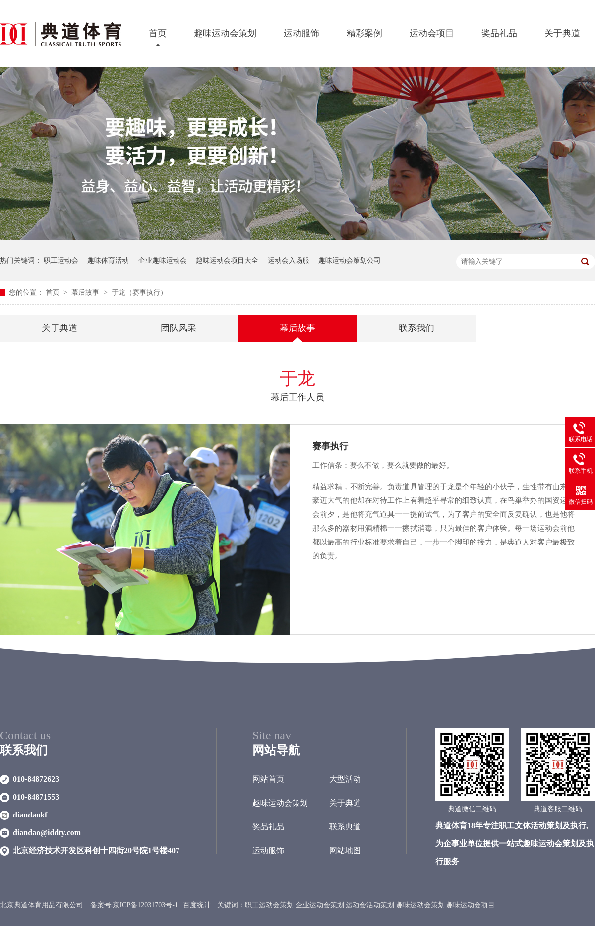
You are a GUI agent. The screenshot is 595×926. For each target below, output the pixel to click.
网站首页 (268, 779)
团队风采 (178, 328)
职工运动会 (61, 260)
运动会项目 (432, 33)
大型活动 (345, 779)
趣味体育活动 (108, 260)
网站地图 (345, 850)
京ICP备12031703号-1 (145, 905)
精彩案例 (364, 33)
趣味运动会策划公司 (349, 260)
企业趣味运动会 (162, 260)
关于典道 (562, 33)
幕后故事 (86, 292)
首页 (158, 33)
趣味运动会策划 (225, 33)
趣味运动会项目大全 (227, 260)
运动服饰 (301, 33)
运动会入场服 (288, 260)
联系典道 (345, 826)
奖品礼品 (499, 33)
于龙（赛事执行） (139, 292)
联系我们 (416, 328)
